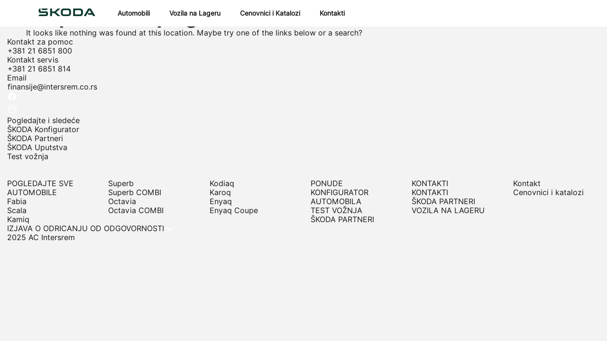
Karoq (220, 192)
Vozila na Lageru (195, 13)
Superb (121, 183)
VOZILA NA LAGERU (448, 210)
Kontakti (332, 13)
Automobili (134, 13)
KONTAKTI (430, 192)
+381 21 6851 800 (40, 50)
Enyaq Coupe (234, 210)
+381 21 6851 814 (39, 68)
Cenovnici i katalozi (548, 192)
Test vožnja (27, 156)
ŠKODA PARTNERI (342, 219)
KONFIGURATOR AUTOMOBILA (339, 197)
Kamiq (18, 219)
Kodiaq (222, 183)
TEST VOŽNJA (336, 210)
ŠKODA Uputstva (37, 147)
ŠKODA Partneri (35, 138)
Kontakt (527, 183)
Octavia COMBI (136, 210)
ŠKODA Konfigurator (43, 129)
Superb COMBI (134, 192)
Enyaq (221, 201)
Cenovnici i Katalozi (270, 13)
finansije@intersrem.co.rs (52, 86)
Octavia (122, 201)
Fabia (17, 201)
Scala (17, 210)
